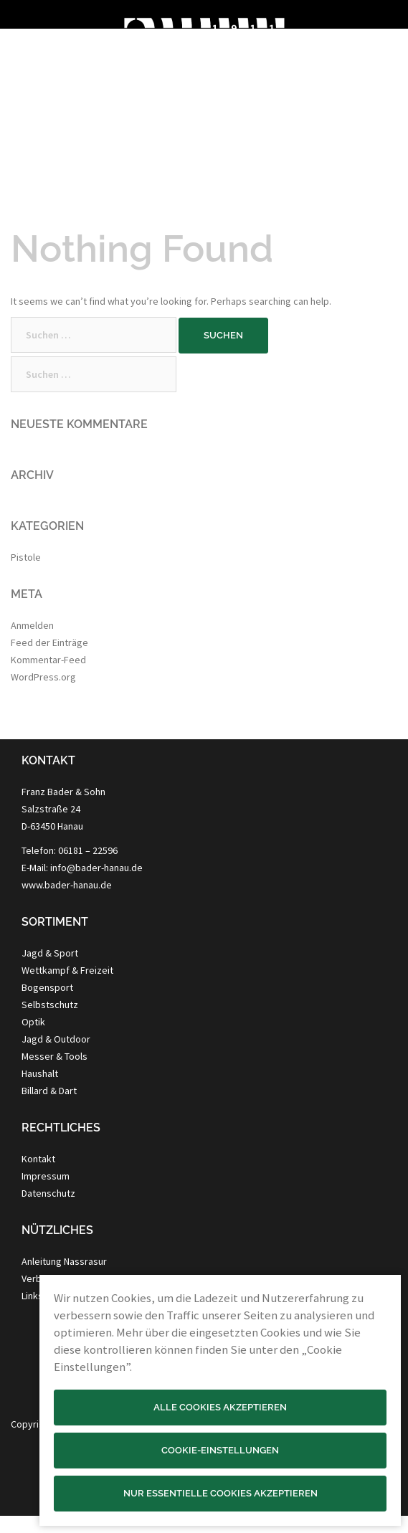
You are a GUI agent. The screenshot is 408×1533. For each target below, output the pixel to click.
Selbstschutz (50, 1004)
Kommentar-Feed (48, 659)
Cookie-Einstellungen (220, 1450)
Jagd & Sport (50, 952)
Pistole (26, 557)
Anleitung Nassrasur (64, 1261)
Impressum (46, 1175)
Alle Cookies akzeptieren (220, 1407)
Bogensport (47, 987)
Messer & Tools (54, 1056)
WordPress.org (43, 676)
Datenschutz (48, 1193)
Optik (33, 1021)
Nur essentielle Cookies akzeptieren (220, 1493)
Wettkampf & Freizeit (67, 970)
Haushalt (40, 1073)
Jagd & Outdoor (56, 1039)
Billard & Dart (49, 1090)
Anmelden (32, 625)
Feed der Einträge (49, 642)
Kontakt (38, 1158)
